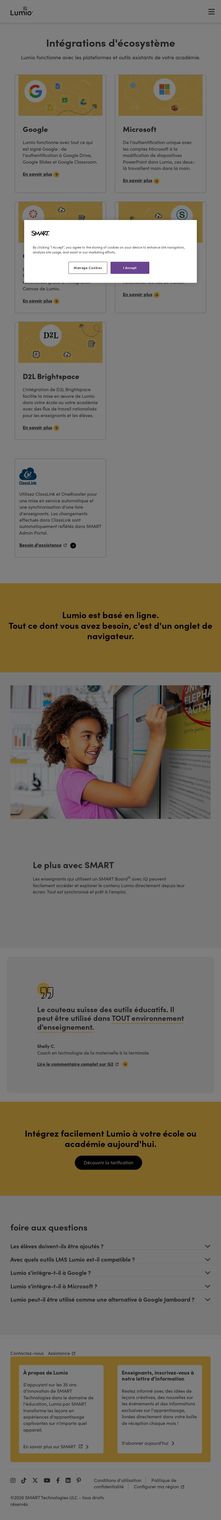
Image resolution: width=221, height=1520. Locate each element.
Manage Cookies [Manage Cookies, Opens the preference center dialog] (88, 267)
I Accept (130, 267)
